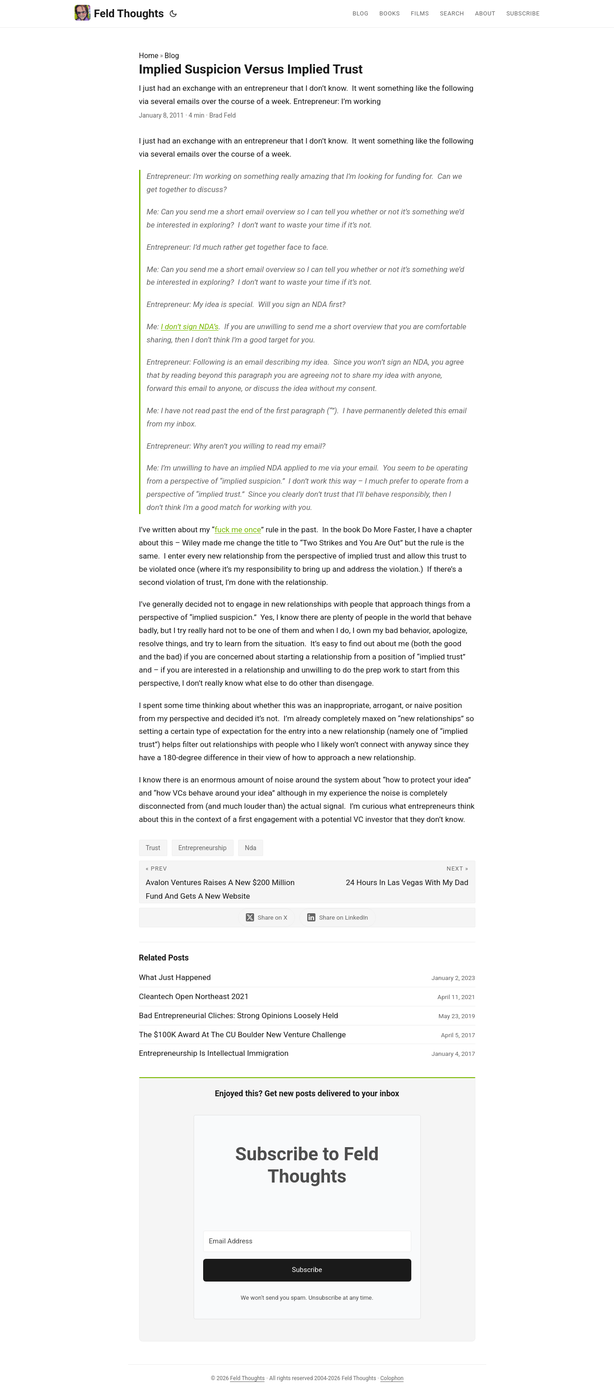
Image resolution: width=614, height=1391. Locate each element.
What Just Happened (175, 977)
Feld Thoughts (119, 13)
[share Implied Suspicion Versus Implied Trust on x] (266, 917)
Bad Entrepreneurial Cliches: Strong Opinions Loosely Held (239, 1015)
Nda (251, 847)
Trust (153, 847)
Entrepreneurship (203, 847)
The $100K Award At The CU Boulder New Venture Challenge (242, 1034)
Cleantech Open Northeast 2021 (194, 996)
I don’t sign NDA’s (190, 326)
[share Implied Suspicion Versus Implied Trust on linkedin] (338, 917)
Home (149, 55)
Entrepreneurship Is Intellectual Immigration (214, 1053)
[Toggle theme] (173, 13)
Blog (172, 55)
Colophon (392, 1378)
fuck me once (238, 529)
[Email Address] (307, 1241)
